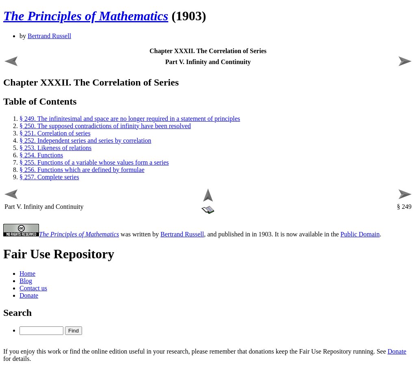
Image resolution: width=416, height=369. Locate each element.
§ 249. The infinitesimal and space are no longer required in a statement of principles (130, 118)
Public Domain (359, 234)
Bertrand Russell (49, 35)
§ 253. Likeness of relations (55, 147)
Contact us (33, 288)
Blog (26, 280)
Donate (29, 295)
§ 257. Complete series (49, 177)
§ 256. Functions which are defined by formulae (82, 169)
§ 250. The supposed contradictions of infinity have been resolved (105, 125)
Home (27, 273)
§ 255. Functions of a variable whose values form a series (94, 162)
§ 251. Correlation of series (55, 133)
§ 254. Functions (41, 155)
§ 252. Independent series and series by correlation (85, 140)
